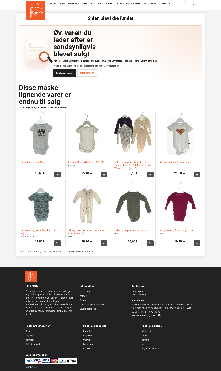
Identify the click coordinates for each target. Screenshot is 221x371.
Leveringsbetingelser (89, 309)
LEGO (144, 335)
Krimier (86, 348)
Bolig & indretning (33, 344)
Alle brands (146, 331)
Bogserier (87, 335)
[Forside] (36, 5)
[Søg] (185, 4)
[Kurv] (193, 4)
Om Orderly (85, 291)
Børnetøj (29, 340)
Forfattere (88, 331)
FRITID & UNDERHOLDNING (128, 4)
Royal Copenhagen (150, 348)
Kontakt (83, 296)
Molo (143, 344)
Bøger (28, 331)
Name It (145, 340)
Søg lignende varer (64, 73)
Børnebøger (89, 344)
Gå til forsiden (87, 73)
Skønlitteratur (89, 340)
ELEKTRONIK (150, 4)
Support (83, 300)
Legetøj (29, 335)
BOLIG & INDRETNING (92, 4)
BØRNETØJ (73, 4)
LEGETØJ (51, 4)
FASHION (109, 4)
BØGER (62, 4)
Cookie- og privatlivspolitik (92, 304)
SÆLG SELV (164, 4)
